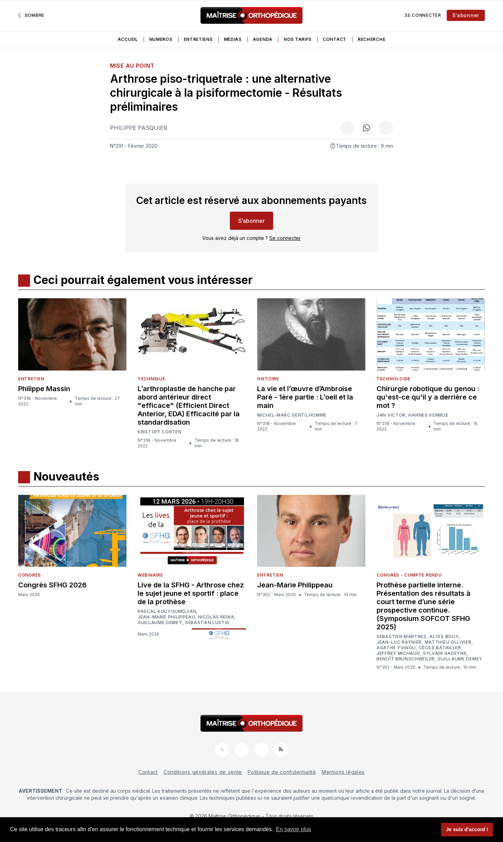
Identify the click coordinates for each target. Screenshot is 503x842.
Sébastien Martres (402, 636)
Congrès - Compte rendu (409, 575)
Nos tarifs (298, 39)
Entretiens (198, 39)
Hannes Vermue (428, 415)
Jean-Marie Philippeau (166, 617)
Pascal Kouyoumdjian (167, 611)
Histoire (268, 378)
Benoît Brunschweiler (406, 659)
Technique (151, 378)
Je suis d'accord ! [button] (467, 829)
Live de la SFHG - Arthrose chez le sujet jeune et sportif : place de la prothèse (191, 593)
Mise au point (132, 65)
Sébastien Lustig (207, 622)
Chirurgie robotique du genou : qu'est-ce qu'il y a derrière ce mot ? (428, 397)
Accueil (128, 39)
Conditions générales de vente (202, 772)
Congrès (29, 575)
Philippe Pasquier (138, 127)
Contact (335, 39)
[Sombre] (31, 15)
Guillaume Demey (160, 622)
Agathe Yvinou (396, 648)
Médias (233, 39)
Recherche (371, 39)
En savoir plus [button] (293, 829)
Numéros (161, 39)
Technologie (393, 378)
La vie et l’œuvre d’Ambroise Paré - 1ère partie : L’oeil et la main (305, 397)
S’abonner (465, 15)
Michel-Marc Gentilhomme (292, 415)
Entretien (31, 378)
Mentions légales (343, 772)
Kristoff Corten (160, 432)
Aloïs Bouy (444, 636)
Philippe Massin (44, 389)
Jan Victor (391, 415)
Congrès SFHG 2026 (52, 585)
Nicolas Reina (216, 617)
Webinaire (150, 575)
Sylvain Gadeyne (445, 653)
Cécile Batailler (440, 648)
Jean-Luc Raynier (399, 642)
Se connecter (423, 15)
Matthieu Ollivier (448, 642)
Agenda (262, 39)
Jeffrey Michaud (398, 653)
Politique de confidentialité (282, 772)
